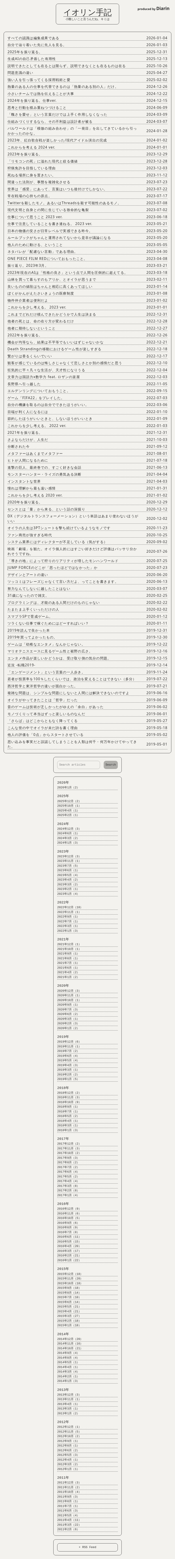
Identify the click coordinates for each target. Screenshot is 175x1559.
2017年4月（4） (66, 1181)
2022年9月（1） (66, 917)
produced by (154, 8)
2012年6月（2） (66, 1450)
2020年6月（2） (66, 1014)
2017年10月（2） (67, 1153)
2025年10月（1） (67, 806)
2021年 (61, 939)
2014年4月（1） (66, 1367)
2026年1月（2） (66, 788)
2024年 (61, 824)
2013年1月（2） (66, 1413)
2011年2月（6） (66, 1529)
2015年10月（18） (68, 1283)
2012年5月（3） (66, 1455)
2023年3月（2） (66, 885)
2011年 (61, 1477)
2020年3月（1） (66, 1019)
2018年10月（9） (67, 1102)
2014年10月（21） (68, 1348)
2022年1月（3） (66, 931)
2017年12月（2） (67, 1144)
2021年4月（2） (66, 972)
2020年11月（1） (67, 995)
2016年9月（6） (66, 1223)
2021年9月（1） (66, 954)
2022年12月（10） (68, 907)
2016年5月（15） (67, 1242)
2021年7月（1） (66, 963)
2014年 (61, 1334)
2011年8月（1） (66, 1501)
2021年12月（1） (67, 944)
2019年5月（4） (66, 1060)
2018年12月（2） (67, 1093)
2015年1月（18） (67, 1325)
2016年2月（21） (67, 1256)
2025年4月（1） (66, 811)
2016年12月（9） (67, 1209)
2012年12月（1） (67, 1427)
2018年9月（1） (66, 1107)
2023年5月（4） (66, 875)
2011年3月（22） (67, 1525)
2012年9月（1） (66, 1441)
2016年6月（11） (67, 1237)
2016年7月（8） (66, 1232)
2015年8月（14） (67, 1293)
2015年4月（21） (67, 1311)
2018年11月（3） (67, 1097)
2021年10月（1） (67, 949)
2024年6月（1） (66, 833)
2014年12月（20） (68, 1339)
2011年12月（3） (67, 1483)
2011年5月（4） (66, 1515)
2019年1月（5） (66, 1079)
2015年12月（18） (68, 1274)
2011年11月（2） (67, 1487)
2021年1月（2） (66, 977)
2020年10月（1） (67, 1000)
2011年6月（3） (66, 1511)
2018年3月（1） (66, 1125)
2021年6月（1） (66, 968)
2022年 (61, 902)
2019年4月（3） (66, 1065)
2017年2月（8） (66, 1191)
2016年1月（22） (67, 1260)
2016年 (61, 1204)
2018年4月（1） (66, 1121)
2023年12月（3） (67, 856)
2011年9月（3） (66, 1497)
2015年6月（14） (67, 1302)
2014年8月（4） (66, 1358)
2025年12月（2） (67, 801)
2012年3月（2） (66, 1464)
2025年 (61, 796)
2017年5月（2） (66, 1177)
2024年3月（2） (66, 838)
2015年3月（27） (67, 1316)
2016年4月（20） (67, 1246)
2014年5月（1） (66, 1362)
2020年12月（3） (67, 991)
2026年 (61, 782)
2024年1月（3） (66, 843)
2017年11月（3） (67, 1149)
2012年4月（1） (66, 1460)
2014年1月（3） (66, 1381)
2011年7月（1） (66, 1506)
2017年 (61, 1139)
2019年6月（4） (66, 1056)
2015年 (61, 1269)
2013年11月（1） (67, 1399)
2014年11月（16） (68, 1344)
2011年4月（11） (67, 1520)
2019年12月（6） (67, 1042)
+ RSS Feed (87, 1547)
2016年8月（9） (66, 1227)
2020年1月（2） (66, 1028)
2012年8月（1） (66, 1446)
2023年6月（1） (66, 870)
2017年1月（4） (66, 1195)
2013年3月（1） (66, 1409)
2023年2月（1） (66, 889)
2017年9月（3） (66, 1158)
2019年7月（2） (66, 1051)
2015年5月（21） (67, 1307)
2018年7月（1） (66, 1112)
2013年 (61, 1390)
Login (7, 5)
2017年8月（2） (66, 1162)
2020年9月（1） (66, 1005)
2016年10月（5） (67, 1218)
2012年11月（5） (67, 1432)
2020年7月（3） (66, 1010)
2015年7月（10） (67, 1297)
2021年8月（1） (66, 958)
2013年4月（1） (66, 1404)
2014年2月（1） (66, 1377)
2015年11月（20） (68, 1279)
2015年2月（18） (67, 1321)
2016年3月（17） (67, 1251)
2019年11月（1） (67, 1047)
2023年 (61, 851)
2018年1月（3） (66, 1130)
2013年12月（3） (67, 1395)
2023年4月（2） (66, 880)
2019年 (61, 1037)
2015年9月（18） (67, 1288)
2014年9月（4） (66, 1353)
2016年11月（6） (67, 1214)
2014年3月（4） (66, 1372)
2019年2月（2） (66, 1075)
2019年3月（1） (66, 1070)
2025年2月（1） (66, 815)
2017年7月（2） (66, 1167)
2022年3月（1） (66, 926)
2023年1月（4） (66, 894)
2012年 (61, 1422)
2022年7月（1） (66, 921)
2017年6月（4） (66, 1172)
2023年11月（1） (67, 861)
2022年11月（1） (67, 912)
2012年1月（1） (66, 1469)
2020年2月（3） (66, 1023)
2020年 (61, 986)
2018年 (61, 1088)
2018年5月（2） (66, 1116)
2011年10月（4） (67, 1492)
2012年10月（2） (67, 1436)
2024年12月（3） (67, 829)
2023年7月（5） (66, 866)
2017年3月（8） (66, 1186)
